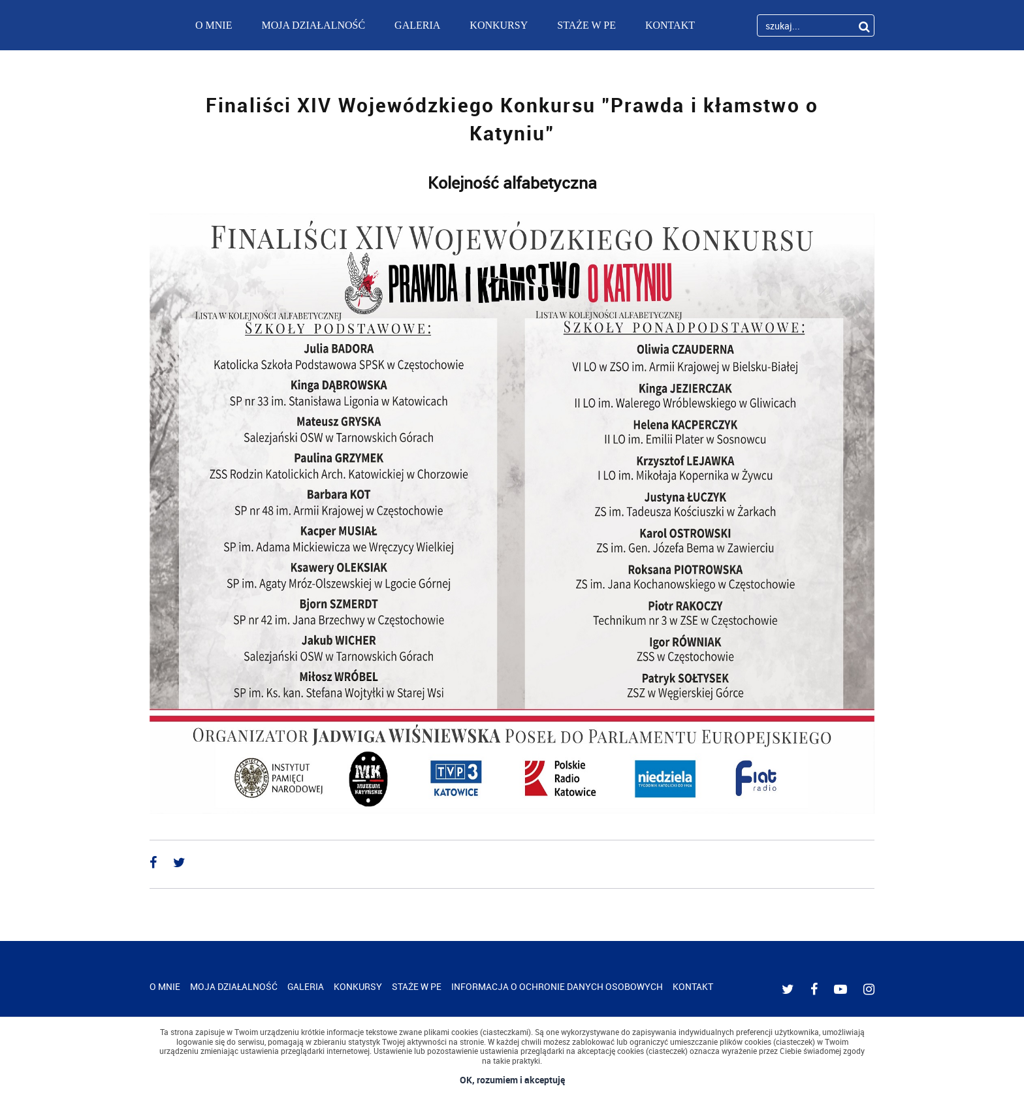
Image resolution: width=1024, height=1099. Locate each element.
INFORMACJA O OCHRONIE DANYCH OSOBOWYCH (557, 986)
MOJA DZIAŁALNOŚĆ (313, 25)
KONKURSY (499, 25)
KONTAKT (670, 25)
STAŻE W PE (586, 25)
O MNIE (213, 25)
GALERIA (417, 25)
